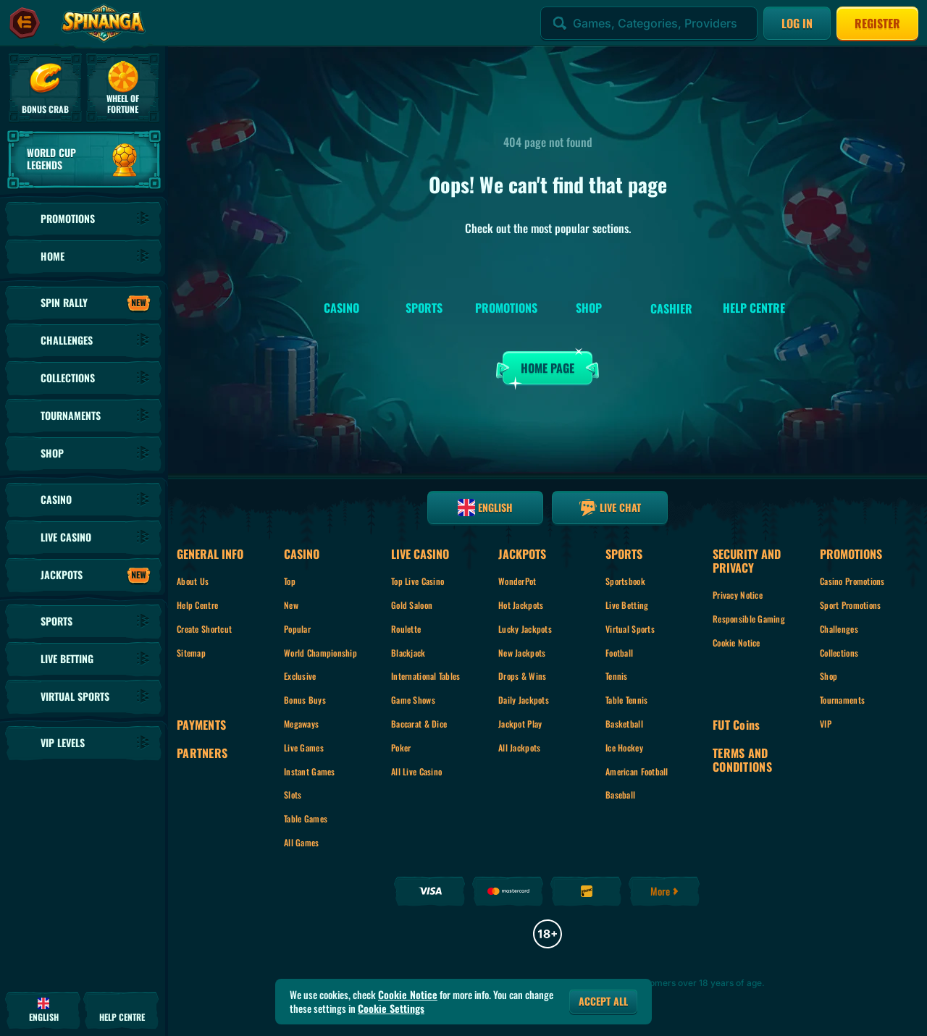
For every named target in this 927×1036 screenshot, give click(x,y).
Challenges (839, 629)
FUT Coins (736, 725)
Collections (839, 653)
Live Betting (626, 605)
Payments (201, 725)
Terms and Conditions (742, 760)
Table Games (305, 818)
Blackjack (408, 653)
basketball (624, 723)
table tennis (626, 700)
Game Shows (413, 700)
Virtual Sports (630, 629)
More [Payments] (665, 890)
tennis (616, 676)
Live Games (304, 747)
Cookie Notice (736, 642)
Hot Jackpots (520, 605)
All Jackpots (519, 747)
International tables (426, 676)
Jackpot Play (520, 723)
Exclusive (300, 676)
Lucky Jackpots (525, 629)
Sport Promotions (850, 605)
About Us (193, 581)
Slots (292, 794)
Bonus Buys (305, 700)
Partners (202, 753)
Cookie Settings (391, 1008)
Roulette (406, 629)
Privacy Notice (738, 595)
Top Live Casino (417, 581)
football (619, 653)
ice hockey (624, 747)
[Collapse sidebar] (25, 23)
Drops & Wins (522, 676)
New (291, 605)
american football (636, 771)
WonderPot (517, 581)
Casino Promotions (852, 581)
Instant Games (309, 771)
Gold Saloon (411, 605)
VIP (825, 723)
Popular (297, 629)
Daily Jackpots (523, 700)
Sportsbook (625, 581)
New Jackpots (521, 653)
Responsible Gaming (749, 618)
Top (289, 581)
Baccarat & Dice (419, 723)
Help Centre (197, 605)
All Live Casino (416, 771)
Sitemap (191, 653)
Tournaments (842, 700)
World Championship (320, 653)
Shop (828, 676)
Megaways (301, 723)
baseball (620, 794)
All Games (301, 842)
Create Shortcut (204, 629)
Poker (401, 747)
